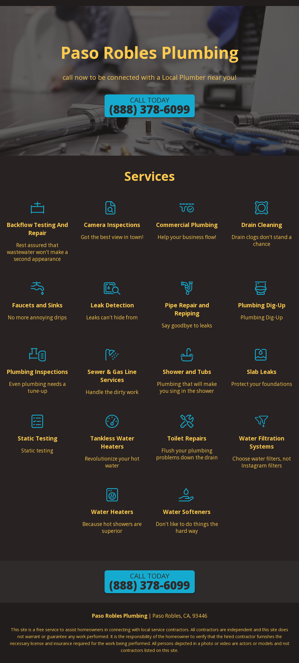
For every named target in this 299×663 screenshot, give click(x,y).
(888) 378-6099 (149, 106)
